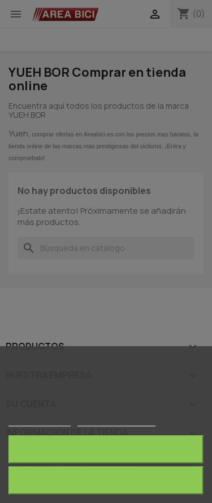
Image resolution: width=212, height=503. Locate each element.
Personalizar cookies (116, 421)
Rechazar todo (106, 449)
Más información (39, 421)
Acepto (106, 480)
